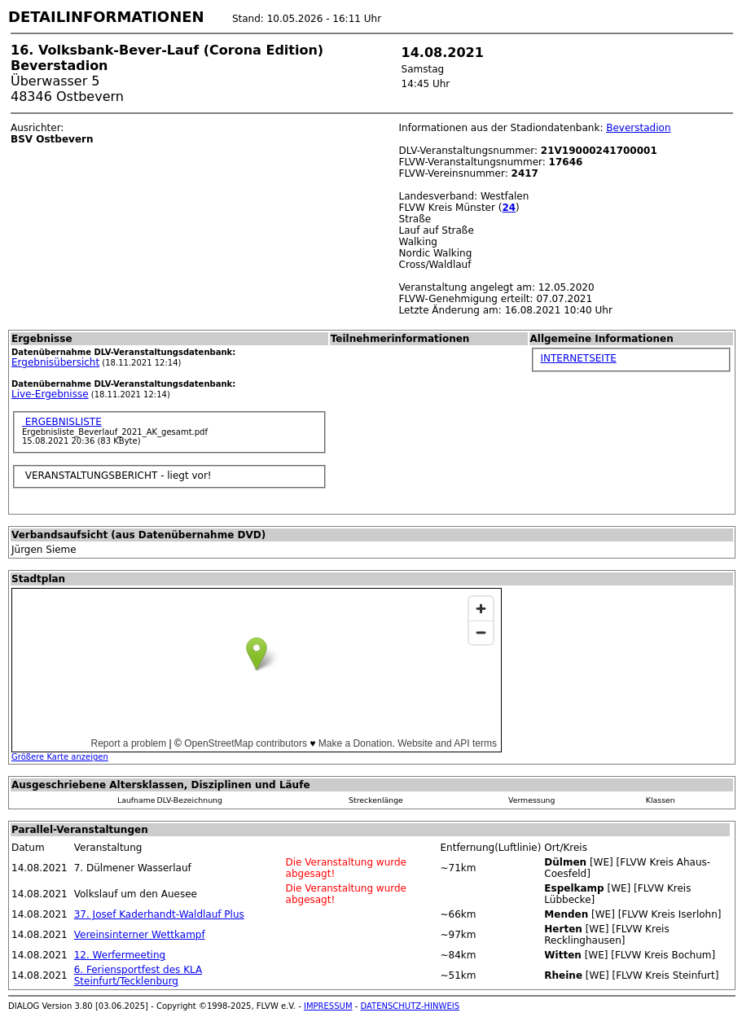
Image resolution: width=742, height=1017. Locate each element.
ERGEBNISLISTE (62, 421)
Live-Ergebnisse (50, 394)
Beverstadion (638, 128)
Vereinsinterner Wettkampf (139, 934)
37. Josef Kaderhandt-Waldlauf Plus (159, 914)
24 (509, 207)
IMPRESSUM (328, 1006)
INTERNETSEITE (579, 358)
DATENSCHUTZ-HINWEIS (410, 1006)
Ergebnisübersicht (55, 362)
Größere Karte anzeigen (59, 756)
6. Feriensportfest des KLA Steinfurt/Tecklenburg (138, 975)
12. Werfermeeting (119, 955)
